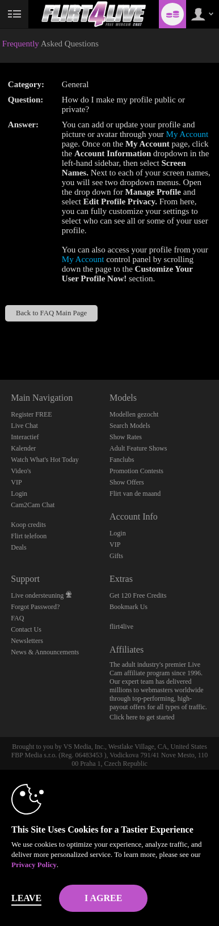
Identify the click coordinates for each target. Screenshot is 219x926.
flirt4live (121, 627)
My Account (187, 134)
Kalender (23, 448)
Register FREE (31, 414)
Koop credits (28, 525)
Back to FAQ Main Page (51, 313)
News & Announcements (45, 652)
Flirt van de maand (135, 494)
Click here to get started (142, 717)
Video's (21, 471)
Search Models (130, 426)
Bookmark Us (129, 607)
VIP (16, 482)
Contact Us (26, 629)
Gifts (116, 556)
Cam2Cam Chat (32, 505)
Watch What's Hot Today (45, 460)
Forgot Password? (35, 607)
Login (19, 494)
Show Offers (127, 482)
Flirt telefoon (29, 536)
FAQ (17, 618)
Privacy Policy (34, 864)
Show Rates (126, 437)
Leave (26, 898)
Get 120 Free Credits (138, 595)
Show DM (0, 337)
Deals (18, 547)
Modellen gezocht (134, 414)
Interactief (25, 437)
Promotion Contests (136, 471)
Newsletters (27, 641)
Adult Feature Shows (138, 448)
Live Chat (24, 426)
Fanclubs (122, 460)
